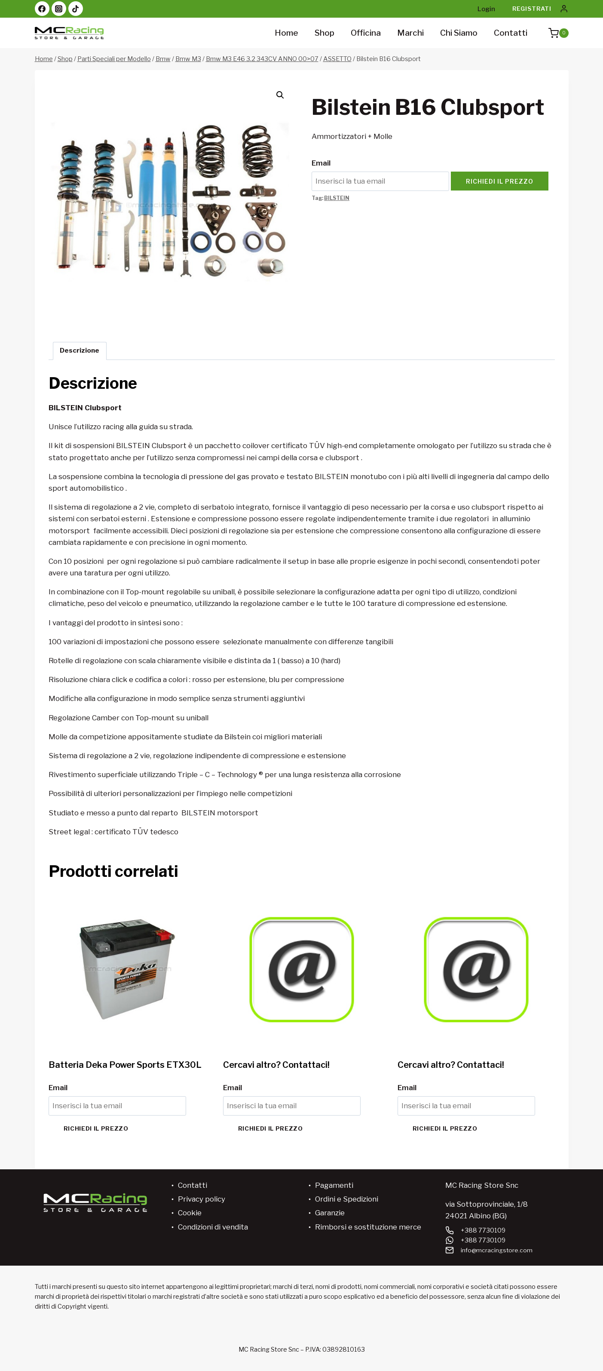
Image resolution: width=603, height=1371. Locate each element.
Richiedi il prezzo (499, 181)
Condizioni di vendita (213, 1227)
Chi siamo (459, 33)
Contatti (510, 33)
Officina (366, 33)
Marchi (410, 33)
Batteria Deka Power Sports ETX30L (125, 1065)
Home (286, 33)
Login (486, 9)
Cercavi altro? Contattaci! (276, 1065)
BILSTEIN (336, 198)
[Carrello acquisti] (554, 33)
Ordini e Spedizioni (346, 1199)
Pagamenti (334, 1185)
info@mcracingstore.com (497, 1250)
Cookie (190, 1212)
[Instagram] (59, 8)
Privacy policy (201, 1199)
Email (321, 163)
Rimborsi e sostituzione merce (368, 1227)
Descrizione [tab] (79, 350)
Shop (324, 33)
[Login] (564, 9)
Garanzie (330, 1212)
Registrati (531, 8)
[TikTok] (75, 8)
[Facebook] (42, 8)
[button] (280, 95)
